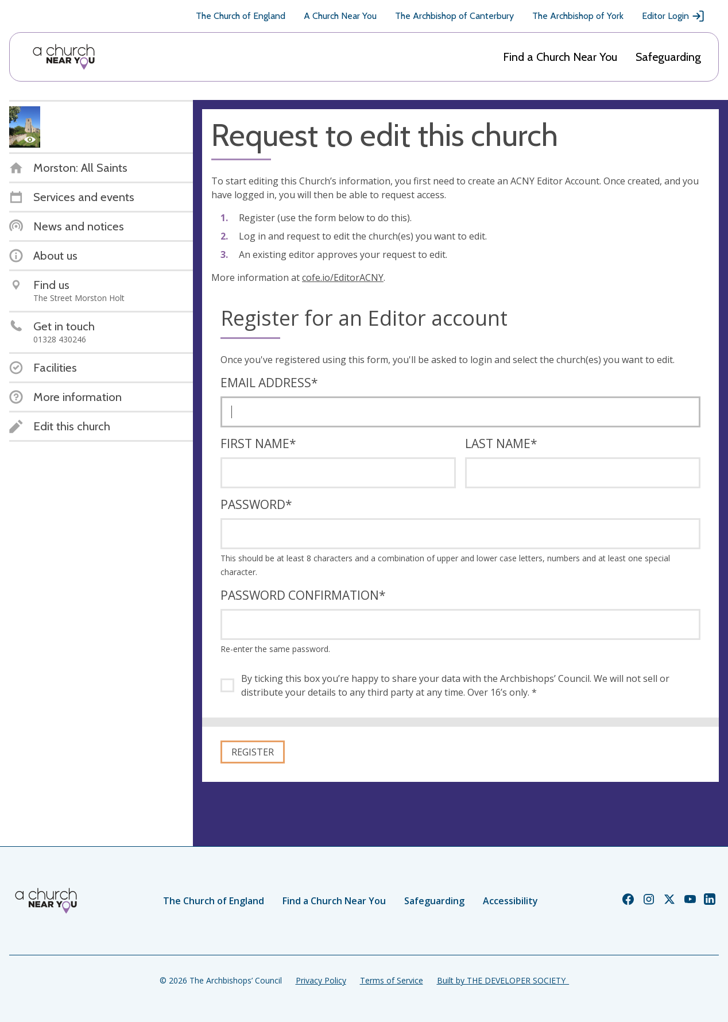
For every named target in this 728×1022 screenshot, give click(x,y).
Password (256, 504)
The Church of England (240, 15)
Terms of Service (391, 980)
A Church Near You (340, 15)
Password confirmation (303, 595)
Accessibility (510, 900)
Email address (269, 382)
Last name (501, 443)
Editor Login (673, 16)
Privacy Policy (321, 980)
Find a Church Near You (560, 57)
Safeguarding (668, 57)
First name (258, 443)
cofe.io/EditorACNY (343, 277)
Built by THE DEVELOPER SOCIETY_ (503, 980)
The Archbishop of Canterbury (454, 15)
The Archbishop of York (578, 15)
